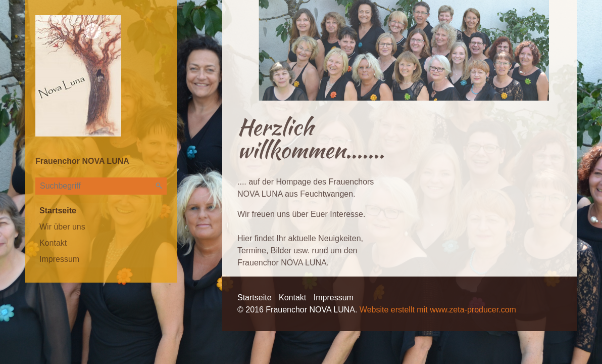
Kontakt (53, 243)
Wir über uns (62, 226)
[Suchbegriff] (101, 186)
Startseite (57, 210)
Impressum (59, 259)
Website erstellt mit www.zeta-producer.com (438, 309)
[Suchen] (159, 186)
